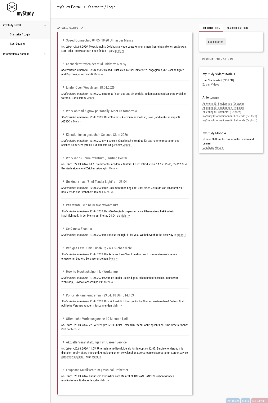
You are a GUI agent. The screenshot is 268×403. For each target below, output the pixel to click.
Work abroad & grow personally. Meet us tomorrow (99, 111)
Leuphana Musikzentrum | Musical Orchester (94, 370)
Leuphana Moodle (213, 147)
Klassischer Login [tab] (237, 28)
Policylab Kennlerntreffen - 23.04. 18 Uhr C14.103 (97, 295)
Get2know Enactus (76, 229)
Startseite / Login (20, 34)
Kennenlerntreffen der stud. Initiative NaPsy (93, 64)
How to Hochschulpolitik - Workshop (89, 271)
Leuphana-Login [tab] (211, 28)
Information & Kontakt (25, 54)
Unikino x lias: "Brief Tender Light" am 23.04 (94, 181)
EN (247, 401)
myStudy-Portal (25, 25)
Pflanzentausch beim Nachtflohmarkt (89, 205)
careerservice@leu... (73, 357)
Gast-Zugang (17, 43)
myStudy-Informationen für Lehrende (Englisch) (229, 120)
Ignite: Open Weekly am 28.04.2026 (88, 87)
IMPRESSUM (233, 401)
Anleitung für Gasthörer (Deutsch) (221, 112)
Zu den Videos (210, 84)
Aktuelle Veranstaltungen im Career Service (94, 342)
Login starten (215, 41)
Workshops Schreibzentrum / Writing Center (94, 158)
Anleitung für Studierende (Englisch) (223, 107)
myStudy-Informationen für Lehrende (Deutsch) (229, 116)
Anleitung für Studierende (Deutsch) (223, 103)
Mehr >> (119, 50)
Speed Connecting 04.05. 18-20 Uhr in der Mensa (97, 40)
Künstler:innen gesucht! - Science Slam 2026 (94, 135)
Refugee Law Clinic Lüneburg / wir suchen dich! (96, 248)
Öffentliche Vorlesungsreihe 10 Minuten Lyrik (95, 319)
